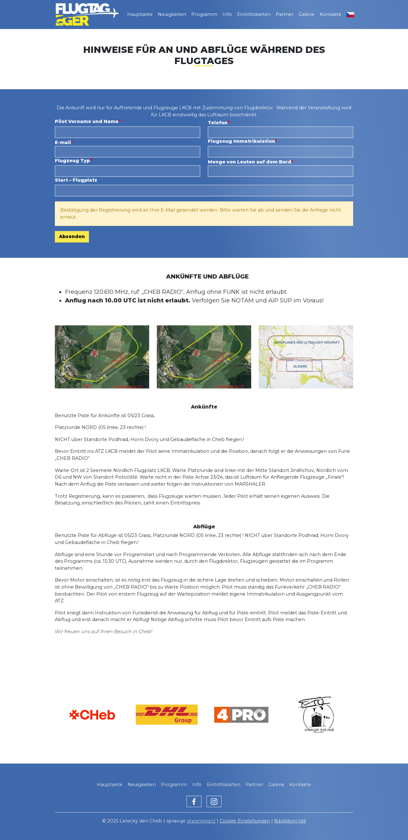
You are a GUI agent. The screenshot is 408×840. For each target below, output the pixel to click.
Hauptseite (140, 14)
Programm (204, 14)
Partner (285, 14)
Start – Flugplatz (76, 180)
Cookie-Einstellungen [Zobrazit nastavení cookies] (245, 821)
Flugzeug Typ (72, 160)
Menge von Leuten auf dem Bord (249, 162)
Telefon (218, 123)
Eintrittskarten (254, 14)
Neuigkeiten (172, 14)
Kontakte (330, 14)
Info (227, 14)
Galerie (307, 14)
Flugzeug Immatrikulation (241, 141)
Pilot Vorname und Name (87, 121)
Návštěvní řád (290, 821)
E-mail (63, 142)
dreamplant (201, 821)
